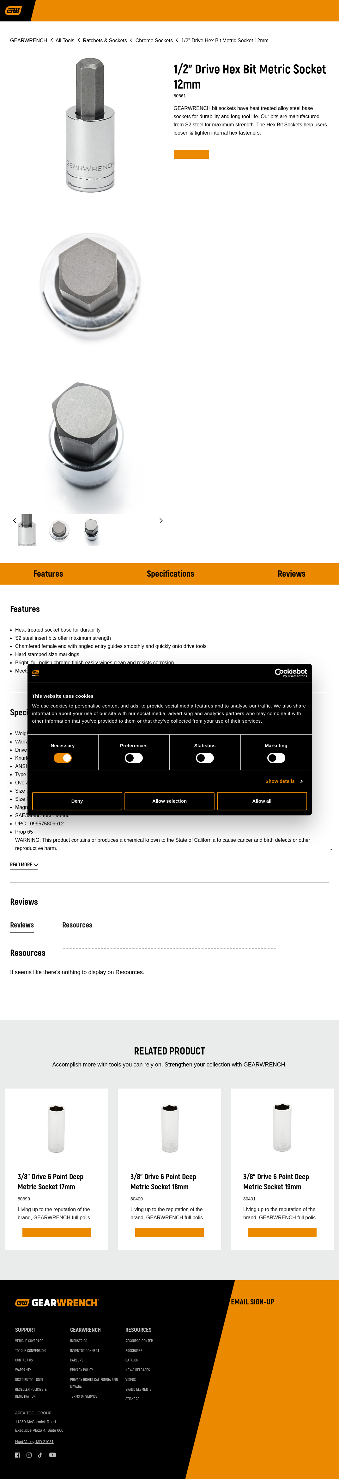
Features (48, 574)
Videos (130, 1380)
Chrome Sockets (154, 40)
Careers (76, 1360)
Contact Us (24, 1360)
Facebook (17, 1455)
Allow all (262, 801)
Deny (77, 801)
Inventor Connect (84, 1351)
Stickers (132, 1399)
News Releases (137, 1370)
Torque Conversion (30, 1351)
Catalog (131, 1360)
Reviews (292, 574)
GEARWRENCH (28, 40)
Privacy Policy (81, 1370)
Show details (280, 781)
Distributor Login (29, 1380)
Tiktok (40, 1455)
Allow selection (169, 801)
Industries (78, 1341)
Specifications (170, 574)
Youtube (51, 1455)
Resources (77, 925)
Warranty (23, 1370)
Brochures (133, 1351)
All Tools (65, 40)
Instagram (29, 1455)
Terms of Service (84, 1396)
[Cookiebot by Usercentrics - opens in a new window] (279, 673)
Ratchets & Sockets (105, 40)
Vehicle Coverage (29, 1341)
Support (25, 1330)
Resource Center (139, 1341)
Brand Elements (138, 1389)
